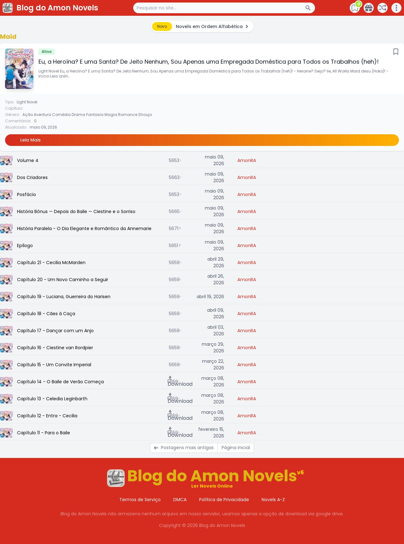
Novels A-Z (273, 499)
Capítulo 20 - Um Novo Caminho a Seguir (62, 279)
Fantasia (95, 114)
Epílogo (25, 245)
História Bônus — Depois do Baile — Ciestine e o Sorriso (76, 211)
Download (180, 381)
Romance (127, 114)
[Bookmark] (396, 52)
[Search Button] (310, 8)
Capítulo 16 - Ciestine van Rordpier (55, 347)
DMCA (180, 499)
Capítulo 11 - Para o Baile (43, 433)
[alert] (202, 26)
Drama (78, 114)
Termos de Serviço (140, 499)
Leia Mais (30, 140)
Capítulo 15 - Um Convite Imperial (54, 365)
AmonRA (246, 160)
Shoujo (145, 114)
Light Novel (27, 102)
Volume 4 (28, 160)
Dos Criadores (32, 177)
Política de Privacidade (224, 499)
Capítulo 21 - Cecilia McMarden (51, 262)
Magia (110, 114)
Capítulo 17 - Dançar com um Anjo (55, 330)
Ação (27, 114)
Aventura (42, 114)
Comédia (61, 114)
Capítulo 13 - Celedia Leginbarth (52, 399)
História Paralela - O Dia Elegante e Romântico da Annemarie (84, 228)
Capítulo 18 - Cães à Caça (46, 313)
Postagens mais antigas (184, 447)
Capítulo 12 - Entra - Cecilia (47, 416)
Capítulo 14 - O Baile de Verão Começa (60, 382)
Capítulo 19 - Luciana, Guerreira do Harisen (63, 296)
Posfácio (26, 194)
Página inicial (236, 447)
